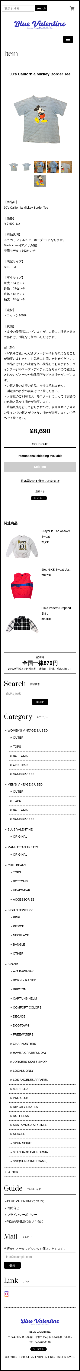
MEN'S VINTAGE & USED (25, 784)
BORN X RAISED (24, 980)
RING (16, 917)
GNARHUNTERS (24, 1043)
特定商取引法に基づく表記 (25, 1221)
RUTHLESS (21, 1116)
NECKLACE (21, 935)
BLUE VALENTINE (20, 829)
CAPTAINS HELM (25, 998)
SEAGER (19, 1134)
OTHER (18, 953)
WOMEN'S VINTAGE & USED (28, 730)
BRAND (13, 964)
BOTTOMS (20, 755)
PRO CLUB (20, 1098)
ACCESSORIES (24, 773)
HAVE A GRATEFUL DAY (30, 1052)
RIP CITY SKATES (25, 1107)
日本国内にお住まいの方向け (40, 481)
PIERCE (18, 926)
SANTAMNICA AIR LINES (30, 1125)
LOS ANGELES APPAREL (30, 1079)
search (41, 8)
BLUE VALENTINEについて (25, 1201)
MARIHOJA (20, 1089)
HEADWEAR (21, 890)
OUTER (18, 737)
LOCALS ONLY (23, 1070)
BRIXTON (19, 989)
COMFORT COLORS (27, 1007)
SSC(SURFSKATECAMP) (30, 1161)
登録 (12, 1265)
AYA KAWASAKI (24, 971)
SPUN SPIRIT (22, 1143)
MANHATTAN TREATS (23, 847)
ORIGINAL (20, 836)
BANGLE (19, 944)
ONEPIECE (20, 764)
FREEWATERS (23, 1034)
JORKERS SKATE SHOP (30, 1061)
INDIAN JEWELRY (20, 910)
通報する (40, 491)
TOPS (17, 746)
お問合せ (13, 1208)
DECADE (19, 1016)
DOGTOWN (21, 1025)
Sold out (40, 466)
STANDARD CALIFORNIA (30, 1152)
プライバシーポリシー (22, 1214)
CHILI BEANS (17, 865)
